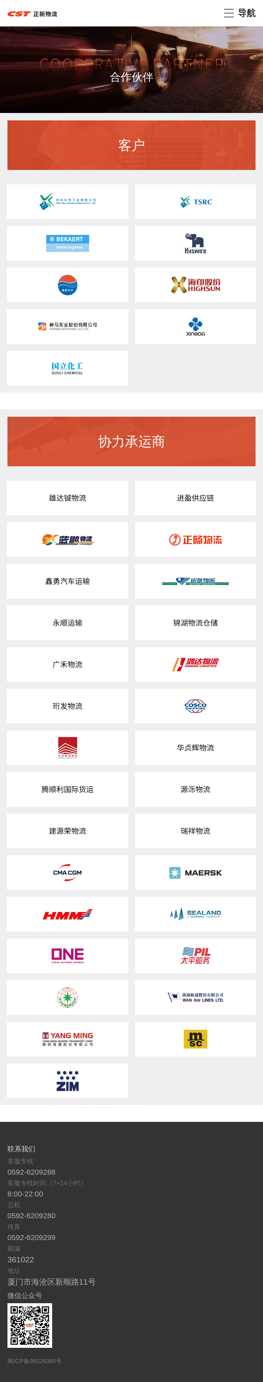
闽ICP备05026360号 (34, 1361)
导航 (247, 13)
